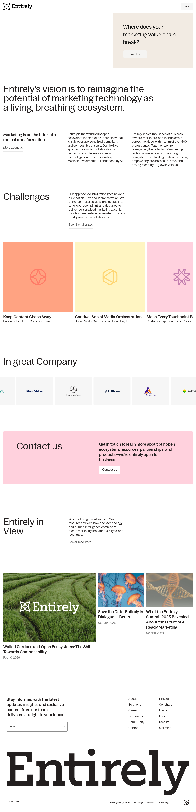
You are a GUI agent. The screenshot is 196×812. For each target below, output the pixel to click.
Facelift (164, 722)
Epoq (162, 716)
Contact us (109, 469)
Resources (135, 716)
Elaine (163, 710)
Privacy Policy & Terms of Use (123, 803)
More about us (13, 147)
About (132, 698)
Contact (133, 728)
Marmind (165, 728)
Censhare (165, 704)
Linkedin (165, 698)
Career (133, 710)
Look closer (135, 54)
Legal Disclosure (146, 803)
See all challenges (81, 224)
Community (136, 722)
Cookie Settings (163, 803)
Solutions (134, 704)
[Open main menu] (187, 6)
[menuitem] (143, 699)
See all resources (80, 542)
